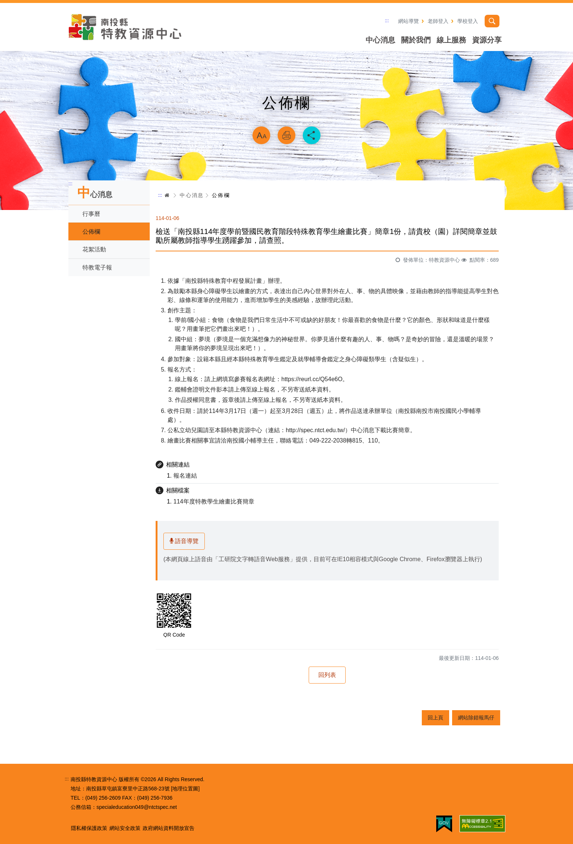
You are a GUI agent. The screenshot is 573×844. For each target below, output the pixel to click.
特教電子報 (97, 267)
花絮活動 (94, 249)
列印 (286, 135)
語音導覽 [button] (184, 541)
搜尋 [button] (492, 21)
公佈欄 (91, 231)
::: (387, 20)
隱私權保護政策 (89, 828)
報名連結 (185, 475)
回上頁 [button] (435, 718)
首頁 (167, 195)
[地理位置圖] (185, 789)
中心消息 (380, 40)
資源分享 (487, 40)
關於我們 (416, 40)
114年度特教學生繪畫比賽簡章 (213, 501)
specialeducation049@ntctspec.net (136, 807)
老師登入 (438, 21)
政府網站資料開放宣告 (168, 828)
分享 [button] (312, 135)
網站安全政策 (124, 828)
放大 (261, 135)
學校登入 (467, 21)
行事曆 (91, 214)
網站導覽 (408, 21)
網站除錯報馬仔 (476, 718)
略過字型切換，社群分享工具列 (286, 117)
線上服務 (451, 40)
